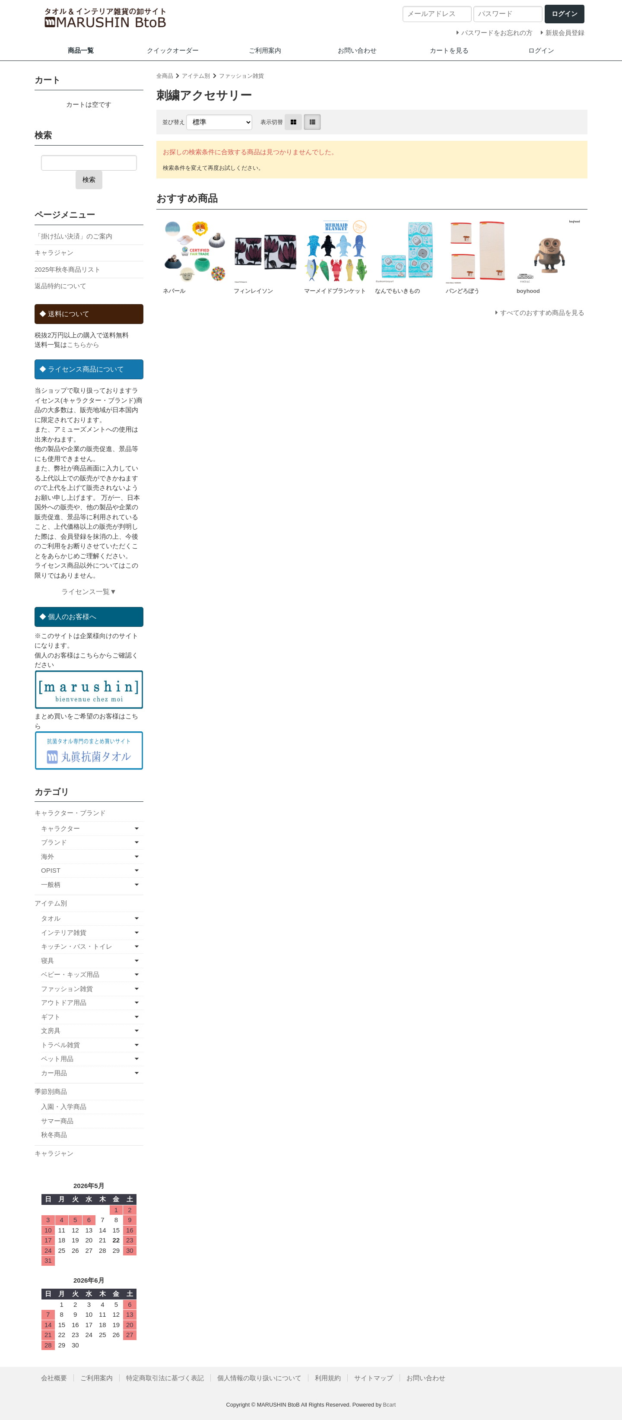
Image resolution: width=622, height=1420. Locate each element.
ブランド (54, 842)
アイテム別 (196, 76)
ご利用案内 (265, 50)
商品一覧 (81, 50)
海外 (47, 856)
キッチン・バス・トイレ (76, 946)
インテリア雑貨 (63, 932)
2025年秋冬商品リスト (68, 269)
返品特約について (60, 285)
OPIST (50, 870)
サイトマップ (373, 1378)
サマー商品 (57, 1121)
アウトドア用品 (63, 1002)
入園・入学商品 (63, 1106)
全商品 (164, 76)
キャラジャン (54, 252)
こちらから (83, 344)
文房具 (50, 1030)
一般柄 (50, 884)
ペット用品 (57, 1058)
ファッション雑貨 (241, 76)
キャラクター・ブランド (70, 812)
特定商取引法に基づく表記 (165, 1378)
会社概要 (54, 1378)
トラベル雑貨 (60, 1044)
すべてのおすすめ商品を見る (542, 312)
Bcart (389, 1404)
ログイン (541, 50)
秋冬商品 (54, 1134)
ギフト (50, 1016)
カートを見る (449, 50)
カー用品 (54, 1073)
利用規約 (328, 1378)
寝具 (47, 960)
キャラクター (60, 828)
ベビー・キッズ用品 (70, 974)
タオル (50, 918)
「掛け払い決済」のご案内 (73, 236)
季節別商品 (51, 1091)
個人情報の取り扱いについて (259, 1378)
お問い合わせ (357, 50)
